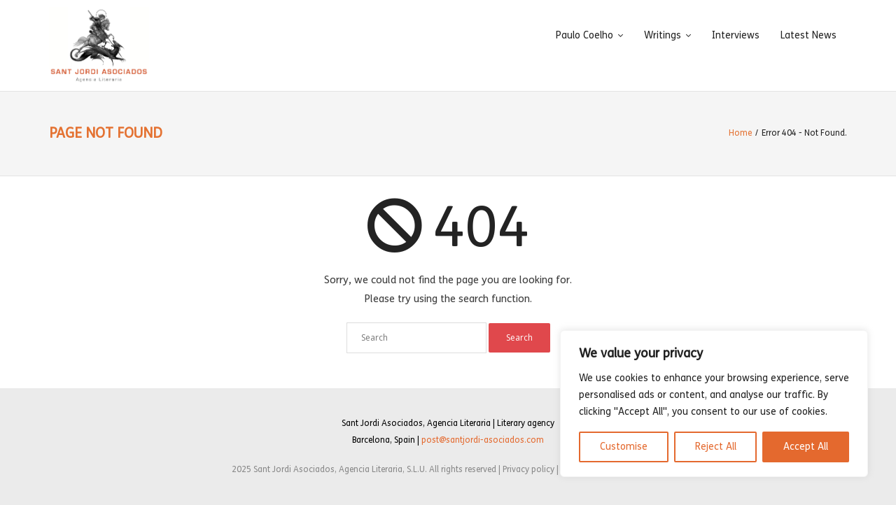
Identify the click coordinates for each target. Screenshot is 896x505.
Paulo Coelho (584, 35)
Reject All (715, 447)
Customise (624, 447)
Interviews (736, 35)
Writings (662, 35)
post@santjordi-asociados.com (482, 440)
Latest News (808, 35)
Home (740, 133)
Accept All (805, 447)
